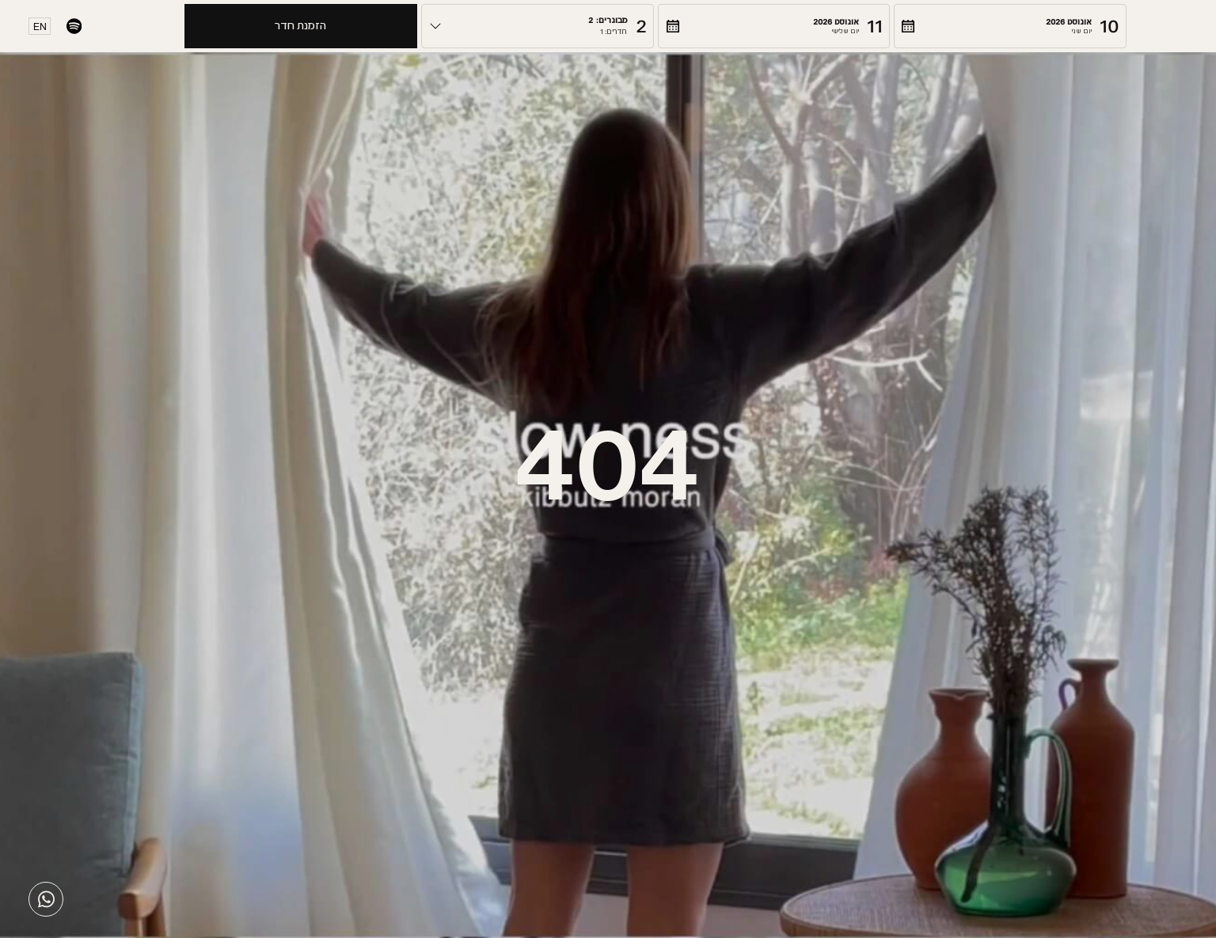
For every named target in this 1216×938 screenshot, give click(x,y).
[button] (1010, 26)
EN (40, 26)
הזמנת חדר (300, 25)
